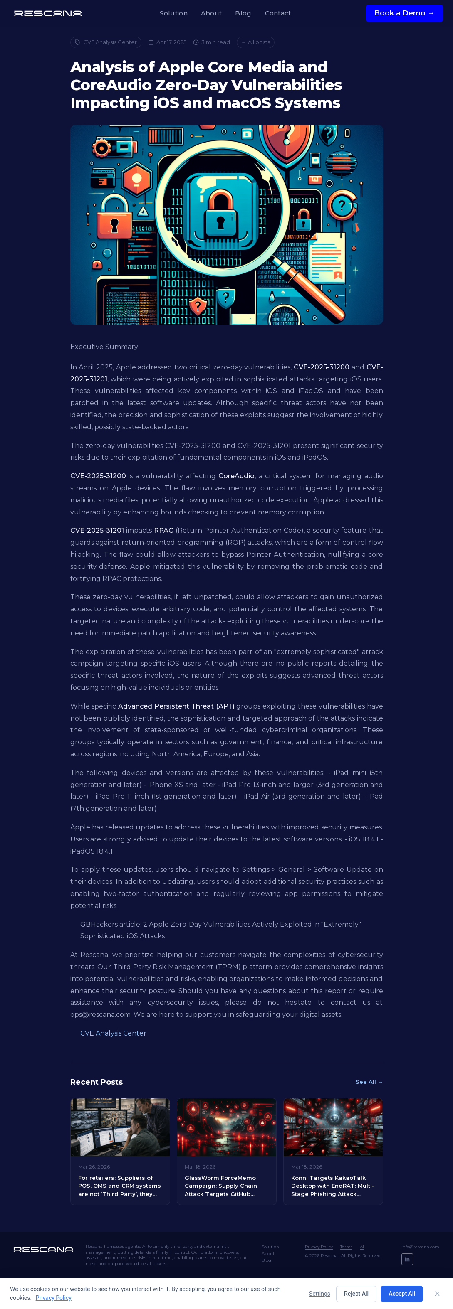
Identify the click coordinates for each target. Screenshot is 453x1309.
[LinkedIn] (407, 1259)
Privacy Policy (319, 1247)
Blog (243, 13)
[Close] (437, 1293)
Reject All (356, 1293)
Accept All (402, 1293)
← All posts (255, 42)
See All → (369, 1081)
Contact (278, 13)
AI (362, 1247)
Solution (173, 13)
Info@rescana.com (420, 1247)
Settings (319, 1293)
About (211, 13)
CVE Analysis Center (106, 42)
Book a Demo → (404, 13)
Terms (346, 1247)
